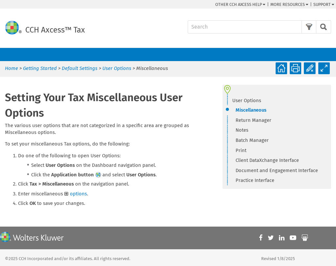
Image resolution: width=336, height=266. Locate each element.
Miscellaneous (251, 110)
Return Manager (253, 120)
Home (11, 68)
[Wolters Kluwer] (32, 238)
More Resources (289, 4)
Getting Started (40, 68)
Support (323, 4)
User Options (116, 68)
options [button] (76, 194)
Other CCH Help (240, 4)
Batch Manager (252, 140)
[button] (309, 26)
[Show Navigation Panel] (327, 54)
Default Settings (79, 68)
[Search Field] (259, 26)
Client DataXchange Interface (267, 160)
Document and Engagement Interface (277, 170)
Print (241, 150)
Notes (242, 130)
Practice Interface (255, 180)
